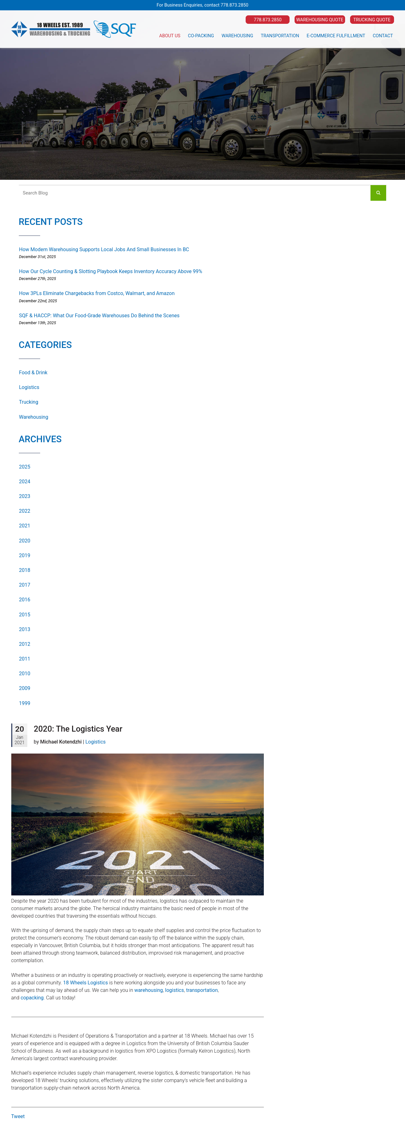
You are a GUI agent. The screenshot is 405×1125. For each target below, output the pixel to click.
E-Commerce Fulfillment (336, 36)
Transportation (280, 36)
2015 (24, 615)
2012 (24, 644)
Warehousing (237, 36)
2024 (24, 482)
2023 (24, 496)
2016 (24, 600)
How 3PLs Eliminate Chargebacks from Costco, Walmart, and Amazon (97, 293)
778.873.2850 (234, 5)
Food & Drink (33, 373)
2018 (24, 570)
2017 (24, 585)
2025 (24, 467)
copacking (32, 998)
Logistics (29, 387)
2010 (24, 674)
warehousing (148, 990)
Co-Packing (201, 36)
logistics (174, 990)
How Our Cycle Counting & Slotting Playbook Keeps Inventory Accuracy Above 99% (110, 271)
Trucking (28, 402)
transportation (202, 990)
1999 (24, 703)
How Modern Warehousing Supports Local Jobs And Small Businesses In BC (104, 249)
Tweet (18, 1116)
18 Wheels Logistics (85, 983)
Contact (383, 36)
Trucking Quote (371, 20)
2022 (24, 511)
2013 (24, 629)
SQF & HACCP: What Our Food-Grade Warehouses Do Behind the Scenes (99, 316)
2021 (24, 526)
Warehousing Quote (319, 20)
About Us (169, 36)
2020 (24, 541)
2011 (24, 659)
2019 (24, 555)
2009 (24, 688)
